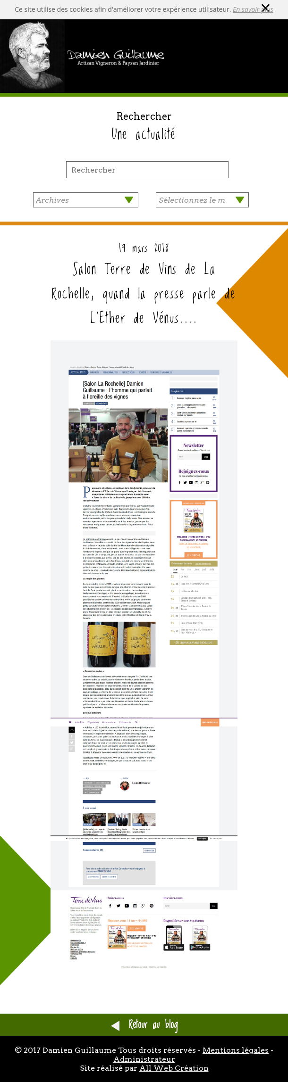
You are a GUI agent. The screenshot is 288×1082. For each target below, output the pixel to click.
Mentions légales (236, 1050)
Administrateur (144, 1059)
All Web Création (174, 1068)
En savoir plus (253, 9)
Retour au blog (144, 1025)
